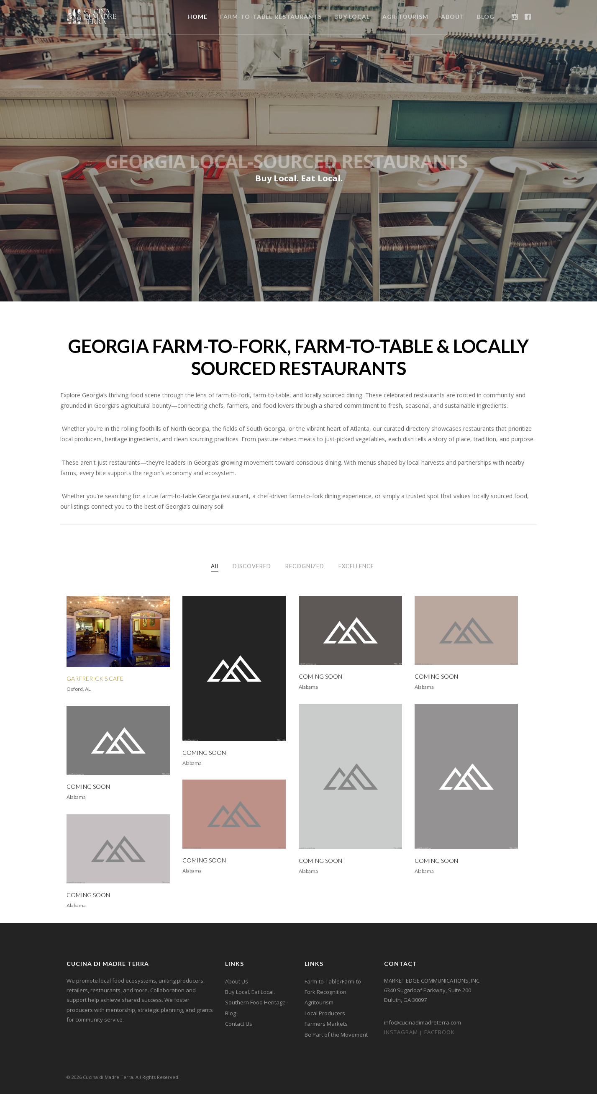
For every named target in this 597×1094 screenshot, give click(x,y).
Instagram (401, 1032)
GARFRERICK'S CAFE (95, 678)
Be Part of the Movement (336, 1034)
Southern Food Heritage (255, 1002)
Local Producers (325, 1013)
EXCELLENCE (356, 566)
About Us (236, 981)
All (214, 566)
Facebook (439, 1032)
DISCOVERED (252, 566)
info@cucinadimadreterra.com (422, 1022)
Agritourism (319, 1002)
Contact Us (238, 1023)
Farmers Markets (326, 1023)
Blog (230, 1013)
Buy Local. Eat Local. (250, 992)
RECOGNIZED (304, 566)
